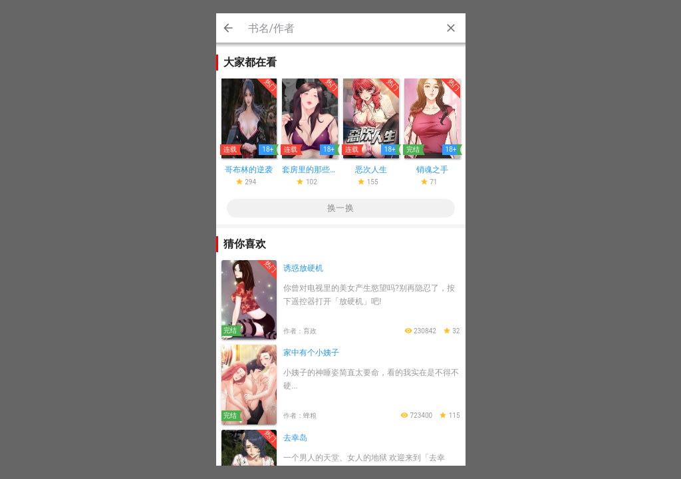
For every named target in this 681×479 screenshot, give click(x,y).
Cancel (228, 28)
